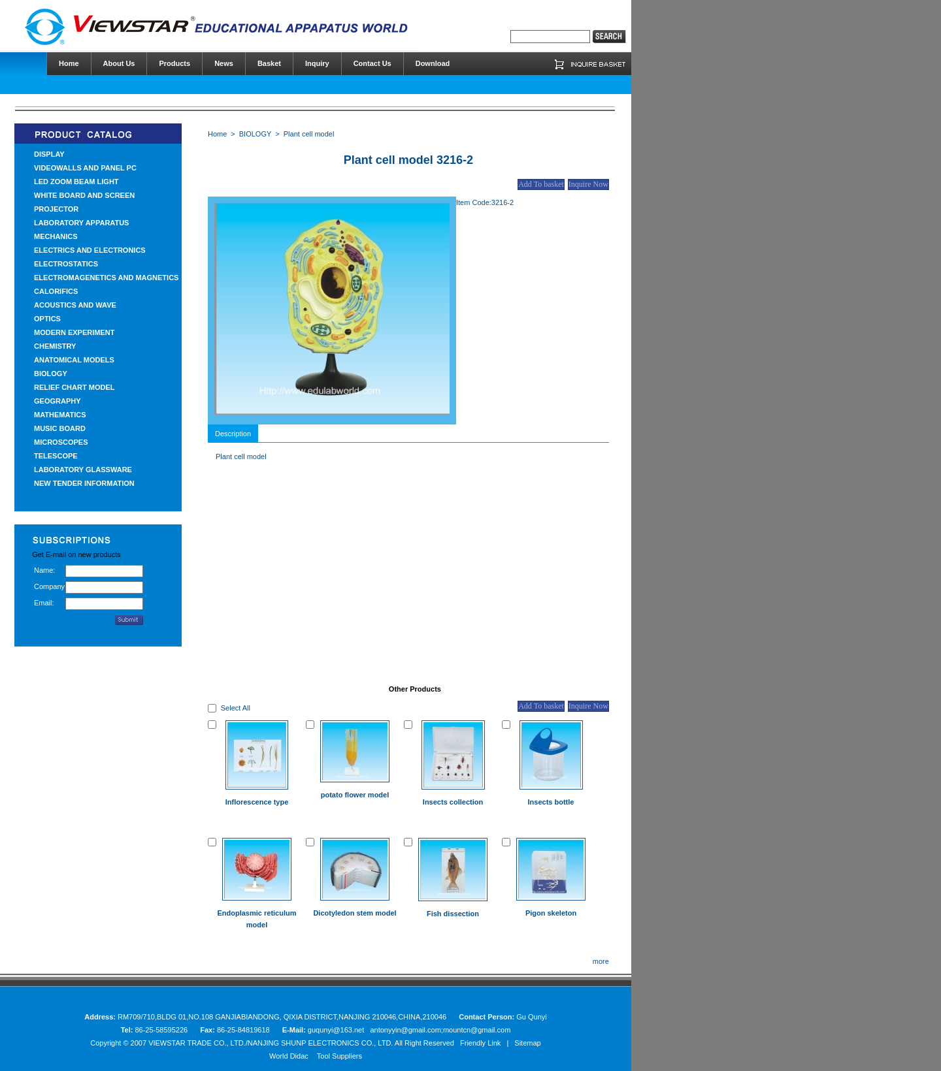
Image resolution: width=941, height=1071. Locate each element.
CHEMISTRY (55, 346)
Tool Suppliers (339, 1056)
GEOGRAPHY (57, 401)
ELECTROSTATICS (66, 264)
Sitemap (527, 1043)
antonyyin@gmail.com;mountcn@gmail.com (440, 1030)
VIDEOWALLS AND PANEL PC (85, 168)
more (601, 961)
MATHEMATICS (60, 415)
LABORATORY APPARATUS (81, 223)
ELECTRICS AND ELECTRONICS (90, 250)
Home (217, 134)
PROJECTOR (56, 209)
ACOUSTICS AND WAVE (75, 305)
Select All (235, 708)
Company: (49, 586)
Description (233, 434)
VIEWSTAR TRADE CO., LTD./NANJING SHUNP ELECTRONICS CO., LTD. (270, 1043)
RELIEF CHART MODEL (74, 387)
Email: (44, 603)
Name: (44, 570)
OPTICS (47, 319)
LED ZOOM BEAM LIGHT (76, 181)
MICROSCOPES (61, 442)
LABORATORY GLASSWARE (83, 469)
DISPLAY (49, 154)
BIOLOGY (50, 373)
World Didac (288, 1056)
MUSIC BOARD (60, 428)
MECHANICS (56, 236)
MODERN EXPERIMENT (74, 332)
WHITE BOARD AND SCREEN (84, 195)
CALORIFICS (56, 291)
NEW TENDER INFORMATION (84, 483)
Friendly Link (480, 1043)
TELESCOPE (56, 456)
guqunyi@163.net (337, 1030)
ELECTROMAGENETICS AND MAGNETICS (106, 277)
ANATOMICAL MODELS (74, 360)
